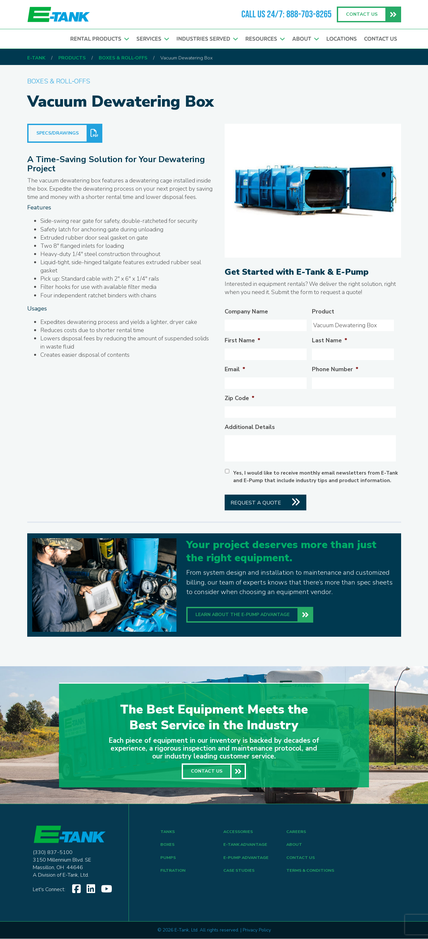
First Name (242, 341)
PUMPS (168, 861)
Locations (341, 39)
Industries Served (204, 39)
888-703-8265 (309, 14)
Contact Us (380, 39)
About (304, 39)
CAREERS (297, 832)
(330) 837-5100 (52, 852)
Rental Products (95, 39)
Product (323, 312)
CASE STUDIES (240, 876)
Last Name (329, 341)
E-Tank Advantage (247, 847)
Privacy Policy (257, 930)
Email (235, 369)
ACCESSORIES (239, 832)
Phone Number (335, 369)
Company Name (246, 312)
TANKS (168, 832)
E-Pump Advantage (247, 861)
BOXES (168, 847)
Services (149, 39)
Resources (263, 39)
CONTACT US (302, 861)
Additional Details (250, 427)
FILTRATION (174, 876)
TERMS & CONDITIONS (312, 876)
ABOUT (294, 847)
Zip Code (240, 398)
